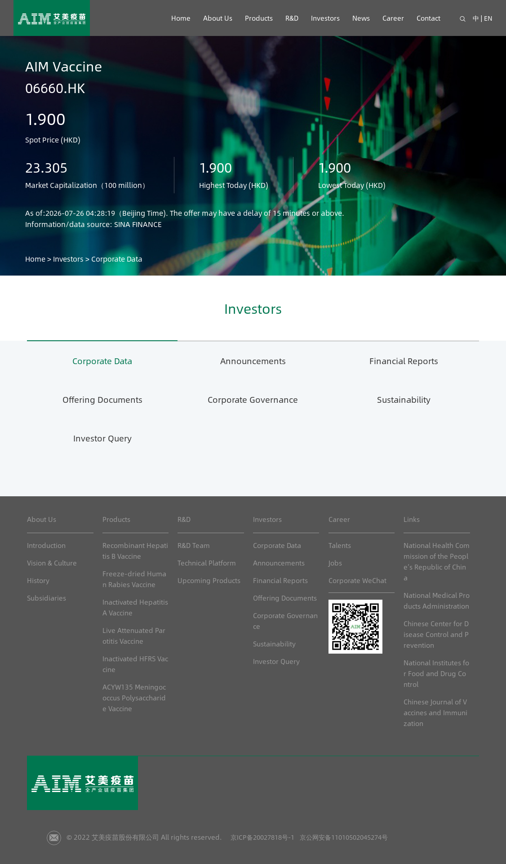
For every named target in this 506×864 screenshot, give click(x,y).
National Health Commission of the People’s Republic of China (437, 561)
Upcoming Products (209, 580)
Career (393, 18)
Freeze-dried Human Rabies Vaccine (134, 578)
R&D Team (194, 545)
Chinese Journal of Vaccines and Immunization (435, 712)
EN (488, 18)
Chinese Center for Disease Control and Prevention (436, 634)
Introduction (46, 545)
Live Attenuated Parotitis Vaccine (133, 635)
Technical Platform (207, 562)
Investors (325, 18)
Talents (339, 545)
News (360, 18)
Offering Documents (102, 399)
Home (180, 18)
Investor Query (102, 438)
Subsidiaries (46, 597)
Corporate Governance (252, 399)
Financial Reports (403, 360)
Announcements (253, 360)
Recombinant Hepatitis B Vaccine (135, 550)
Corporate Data (102, 360)
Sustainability (403, 399)
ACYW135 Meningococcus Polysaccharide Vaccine (134, 697)
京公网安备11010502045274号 (360, 837)
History (38, 580)
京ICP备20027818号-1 (268, 837)
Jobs (335, 562)
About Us (217, 18)
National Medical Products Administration (437, 600)
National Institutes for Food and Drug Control (436, 673)
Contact (428, 18)
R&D (291, 18)
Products (258, 18)
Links (412, 519)
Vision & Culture (52, 562)
